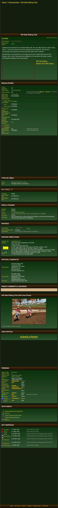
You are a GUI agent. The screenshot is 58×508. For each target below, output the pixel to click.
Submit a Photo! (29, 336)
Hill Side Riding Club (29, 2)
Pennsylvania (14, 2)
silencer (41, 91)
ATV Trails (17, 505)
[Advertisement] (29, 156)
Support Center (37, 505)
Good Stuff (45, 505)
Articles (23, 505)
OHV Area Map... (42, 61)
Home (4, 2)
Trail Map (4, 38)
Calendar (29, 505)
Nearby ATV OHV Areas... (45, 63)
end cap (47, 91)
